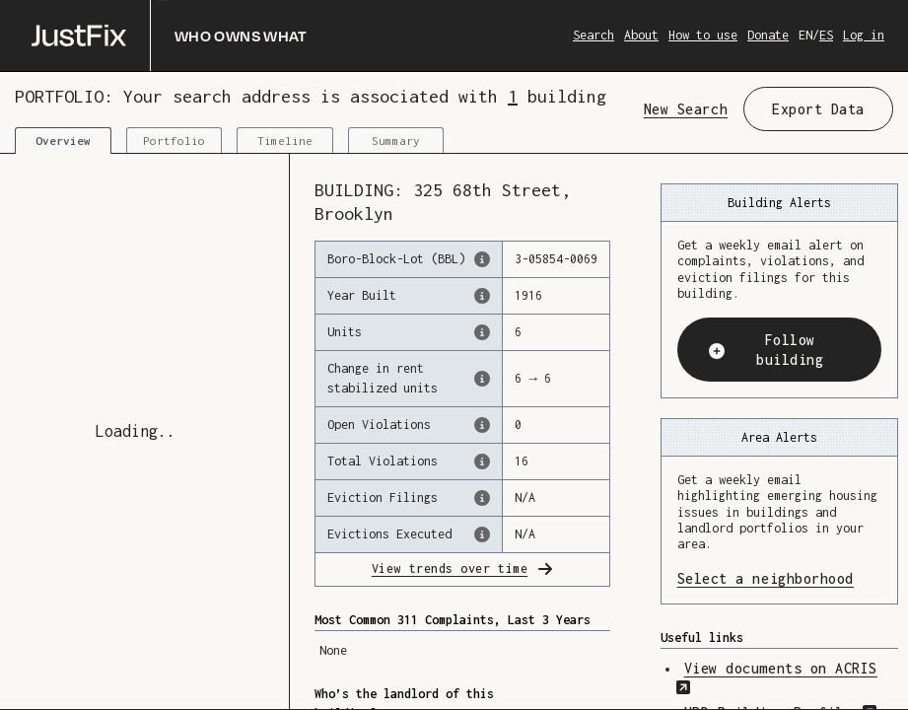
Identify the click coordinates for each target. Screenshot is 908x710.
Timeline (285, 140)
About (641, 35)
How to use (702, 35)
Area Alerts (779, 437)
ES (826, 35)
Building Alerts (779, 202)
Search (593, 35)
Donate (768, 35)
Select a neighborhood (779, 578)
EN (805, 35)
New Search (686, 109)
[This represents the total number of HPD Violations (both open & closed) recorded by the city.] (482, 461)
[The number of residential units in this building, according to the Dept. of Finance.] (482, 332)
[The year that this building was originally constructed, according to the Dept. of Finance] (482, 296)
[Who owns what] (170, 35)
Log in (863, 35)
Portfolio (174, 140)
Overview (63, 140)
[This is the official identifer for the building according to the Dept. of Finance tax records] (482, 259)
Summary (396, 140)
